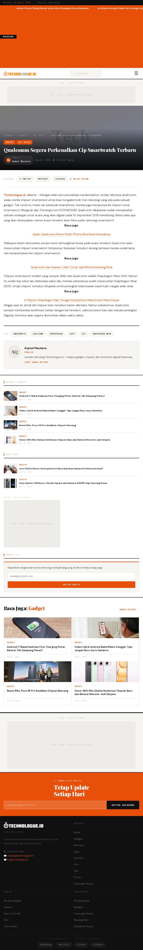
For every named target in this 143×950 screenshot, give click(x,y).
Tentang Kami (82, 900)
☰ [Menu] (136, 73)
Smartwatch (19, 333)
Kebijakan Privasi (83, 926)
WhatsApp (43, 178)
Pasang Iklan (81, 920)
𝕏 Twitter (25, 178)
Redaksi (78, 907)
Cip (83, 333)
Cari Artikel (10, 926)
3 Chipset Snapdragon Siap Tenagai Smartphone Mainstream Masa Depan (71, 300)
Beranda (8, 135)
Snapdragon (56, 333)
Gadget (23, 135)
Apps (77, 851)
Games (8, 907)
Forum (77, 877)
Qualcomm (38, 333)
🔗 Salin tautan (78, 178)
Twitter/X (64, 944)
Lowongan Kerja (83, 883)
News (77, 832)
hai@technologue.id (17, 859)
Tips (76, 870)
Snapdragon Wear (102, 333)
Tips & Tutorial (12, 913)
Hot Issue (39, 135)
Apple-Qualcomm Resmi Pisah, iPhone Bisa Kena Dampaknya (71, 234)
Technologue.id (14, 195)
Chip (72, 333)
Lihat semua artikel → (37, 362)
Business (79, 845)
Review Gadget (12, 900)
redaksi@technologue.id (20, 855)
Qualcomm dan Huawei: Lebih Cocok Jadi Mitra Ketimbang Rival (71, 267)
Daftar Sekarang (123, 805)
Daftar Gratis (71, 584)
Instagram (45, 944)
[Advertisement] (80, 38)
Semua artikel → (129, 609)
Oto (76, 864)
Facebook (60, 178)
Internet (78, 858)
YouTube (81, 944)
